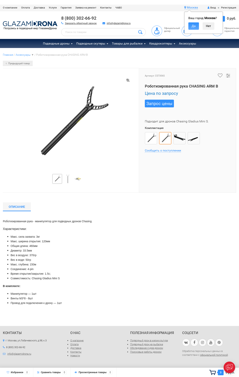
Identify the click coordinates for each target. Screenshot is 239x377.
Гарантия (66, 7)
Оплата (25, 7)
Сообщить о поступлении (163, 150)
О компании (10, 7)
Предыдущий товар (18, 63)
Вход (212, 7)
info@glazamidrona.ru (119, 23)
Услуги (53, 7)
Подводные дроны (56, 43)
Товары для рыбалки (127, 43)
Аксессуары (187, 43)
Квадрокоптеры (160, 43)
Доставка (39, 7)
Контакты (106, 7)
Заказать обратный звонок (81, 23)
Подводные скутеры (90, 43)
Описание (17, 207)
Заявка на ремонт (85, 7)
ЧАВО (118, 7)
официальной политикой (214, 354)
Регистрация (228, 7)
